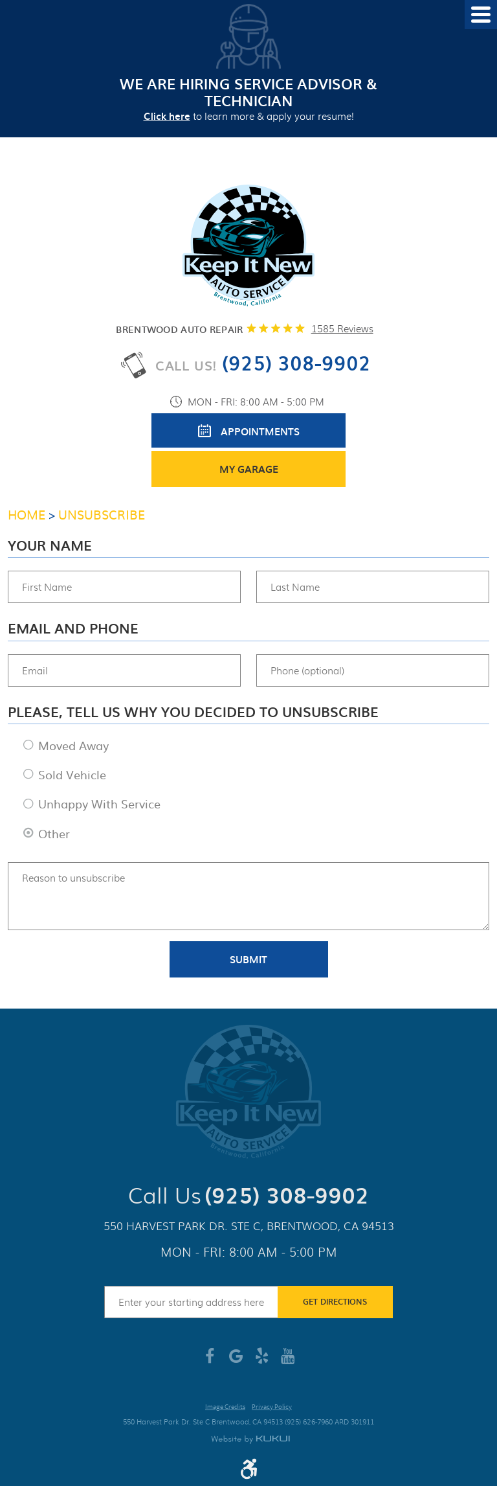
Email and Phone (73, 628)
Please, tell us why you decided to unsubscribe (193, 712)
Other (54, 833)
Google (235, 1361)
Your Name (50, 545)
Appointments (260, 431)
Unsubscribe (101, 514)
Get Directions (335, 1301)
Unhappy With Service (99, 803)
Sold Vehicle (72, 774)
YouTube (287, 1361)
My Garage (248, 469)
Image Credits (225, 1407)
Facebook (210, 1361)
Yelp (261, 1361)
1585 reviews (342, 328)
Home (26, 514)
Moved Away (73, 745)
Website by (250, 1439)
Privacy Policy (272, 1407)
